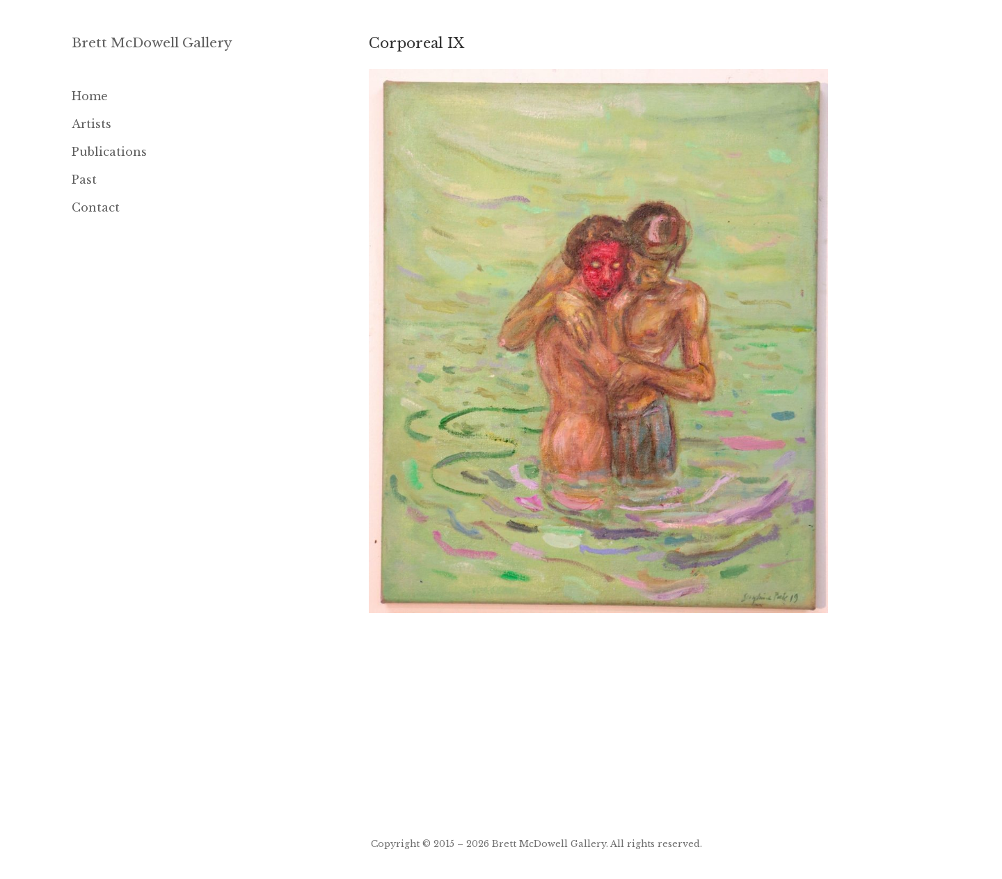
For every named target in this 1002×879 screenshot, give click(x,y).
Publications (109, 152)
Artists (91, 124)
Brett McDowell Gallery (152, 43)
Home (90, 96)
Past (84, 180)
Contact (96, 207)
